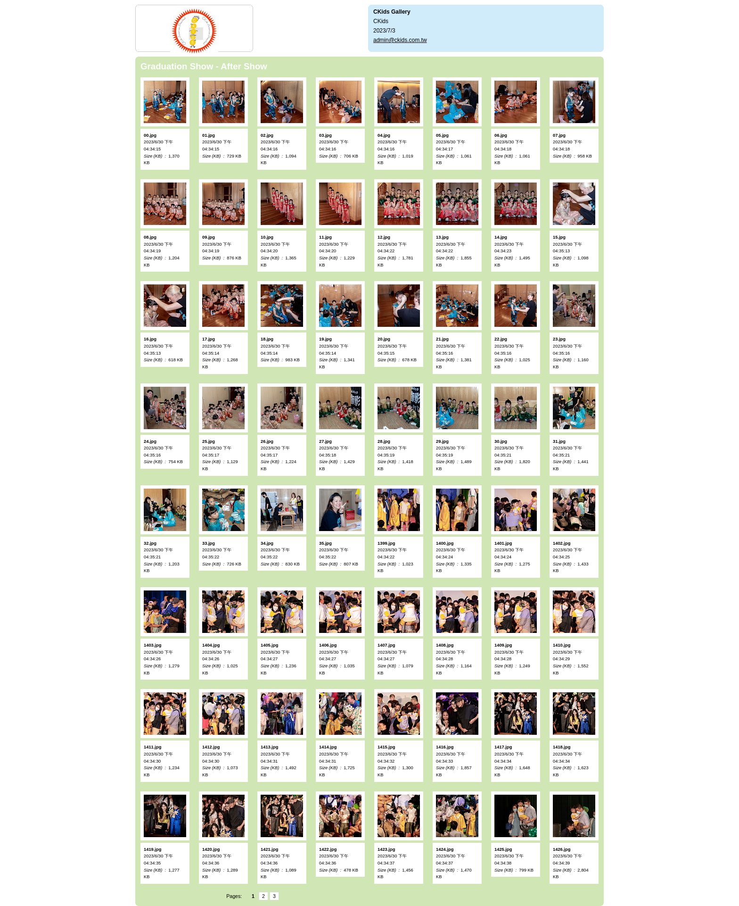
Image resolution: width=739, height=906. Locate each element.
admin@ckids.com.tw (400, 40)
